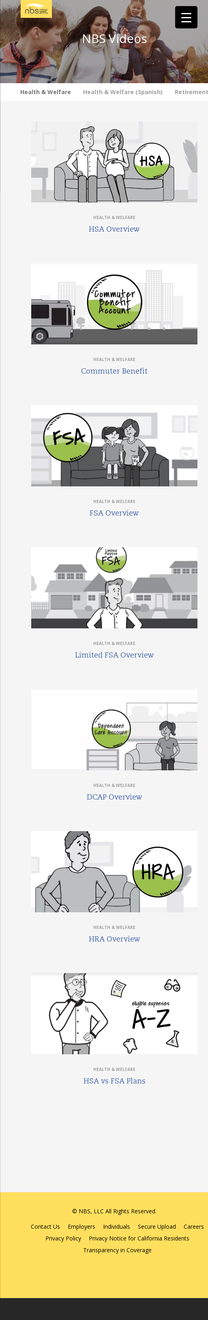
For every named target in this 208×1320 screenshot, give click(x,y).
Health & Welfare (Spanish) (123, 92)
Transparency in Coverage (117, 1250)
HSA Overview (114, 229)
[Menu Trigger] (186, 17)
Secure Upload (157, 1226)
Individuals (116, 1226)
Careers (194, 1226)
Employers (81, 1226)
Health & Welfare (45, 92)
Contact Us (45, 1226)
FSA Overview (114, 513)
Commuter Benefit (114, 371)
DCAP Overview (114, 797)
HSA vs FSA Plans (115, 1081)
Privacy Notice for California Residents (139, 1238)
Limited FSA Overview (114, 655)
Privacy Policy (63, 1238)
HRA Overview (114, 939)
